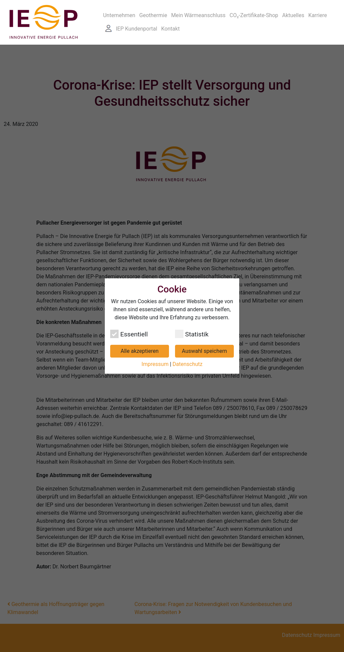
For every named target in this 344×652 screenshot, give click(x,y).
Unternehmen (119, 15)
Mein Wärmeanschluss (198, 15)
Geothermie (153, 15)
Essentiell (129, 334)
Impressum (155, 364)
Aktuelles (293, 15)
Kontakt (170, 29)
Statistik (192, 334)
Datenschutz (188, 364)
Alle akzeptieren (140, 351)
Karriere (317, 15)
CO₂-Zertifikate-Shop (253, 15)
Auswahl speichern (204, 351)
